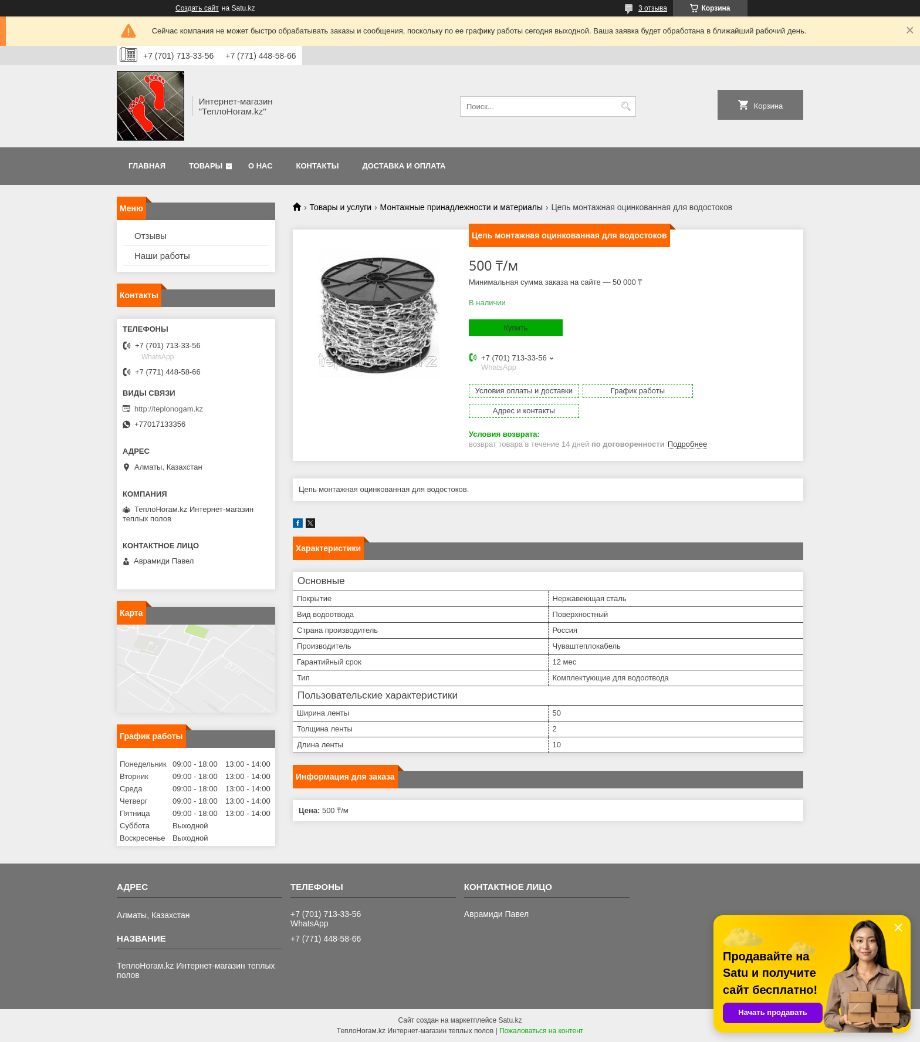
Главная (146, 165)
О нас (260, 165)
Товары (205, 165)
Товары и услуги (340, 207)
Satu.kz (510, 1020)
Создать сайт (197, 8)
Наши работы (162, 256)
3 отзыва (652, 8)
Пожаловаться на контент (541, 1031)
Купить (515, 327)
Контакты (317, 165)
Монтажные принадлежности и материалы (461, 207)
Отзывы (150, 236)
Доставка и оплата (403, 165)
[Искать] (625, 106)
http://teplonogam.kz (168, 408)
